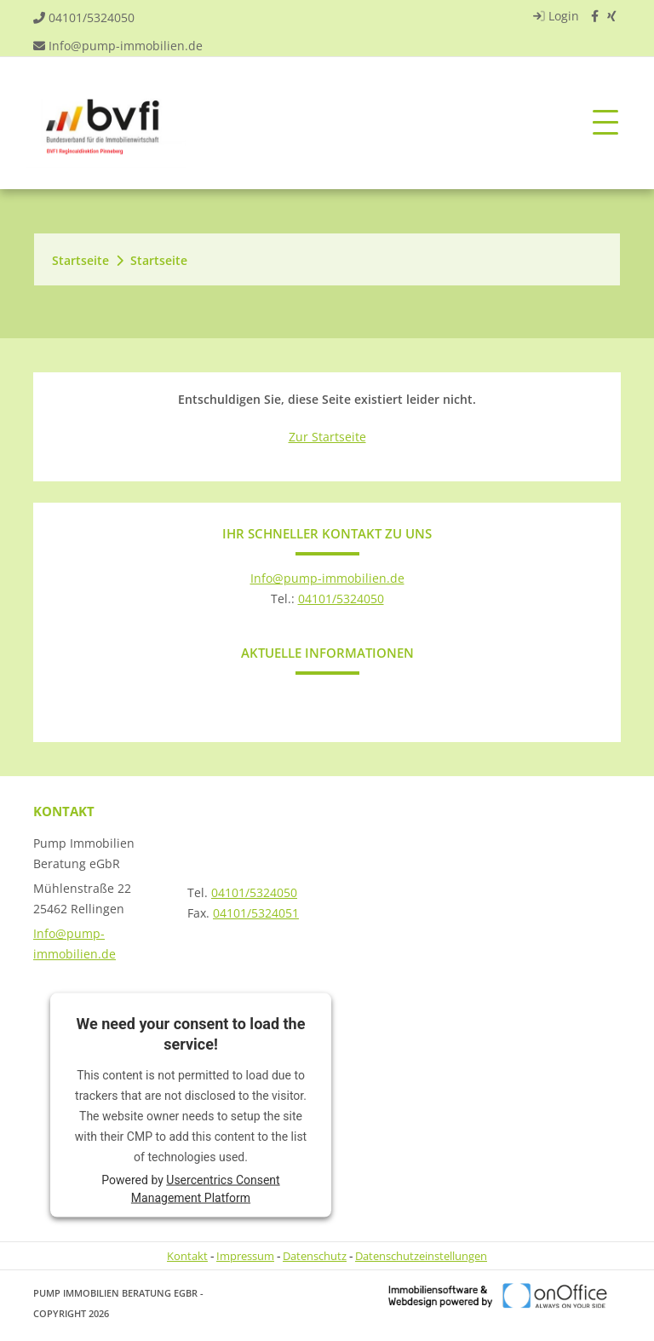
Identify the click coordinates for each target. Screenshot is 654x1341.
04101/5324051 (256, 913)
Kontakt (187, 1255)
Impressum (245, 1255)
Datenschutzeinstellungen (421, 1255)
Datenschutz (315, 1255)
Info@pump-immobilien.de (126, 45)
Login (554, 16)
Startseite (80, 260)
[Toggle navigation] (605, 123)
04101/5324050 (92, 17)
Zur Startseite (327, 437)
